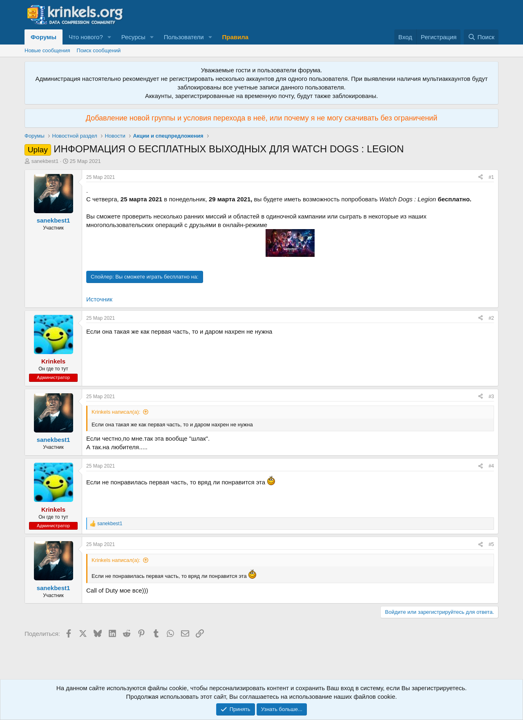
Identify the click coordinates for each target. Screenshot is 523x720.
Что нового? (86, 36)
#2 (491, 318)
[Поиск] (481, 37)
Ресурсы (133, 36)
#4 (491, 466)
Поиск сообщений (99, 50)
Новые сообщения (47, 50)
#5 (491, 544)
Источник (99, 299)
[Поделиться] (480, 177)
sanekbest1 (45, 161)
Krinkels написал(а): (116, 412)
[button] (109, 37)
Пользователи (184, 36)
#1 (491, 177)
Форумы (43, 36)
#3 (491, 396)
